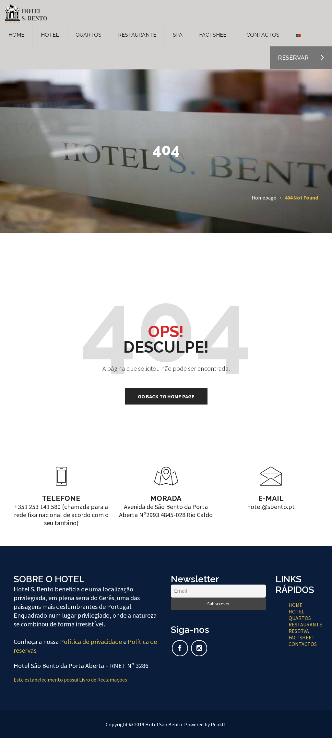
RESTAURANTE (137, 35)
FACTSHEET (214, 35)
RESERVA (299, 631)
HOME (16, 35)
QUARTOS (88, 35)
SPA (178, 35)
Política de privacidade (91, 641)
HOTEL (50, 35)
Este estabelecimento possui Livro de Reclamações (70, 679)
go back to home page (166, 396)
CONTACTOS (262, 35)
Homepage (264, 197)
